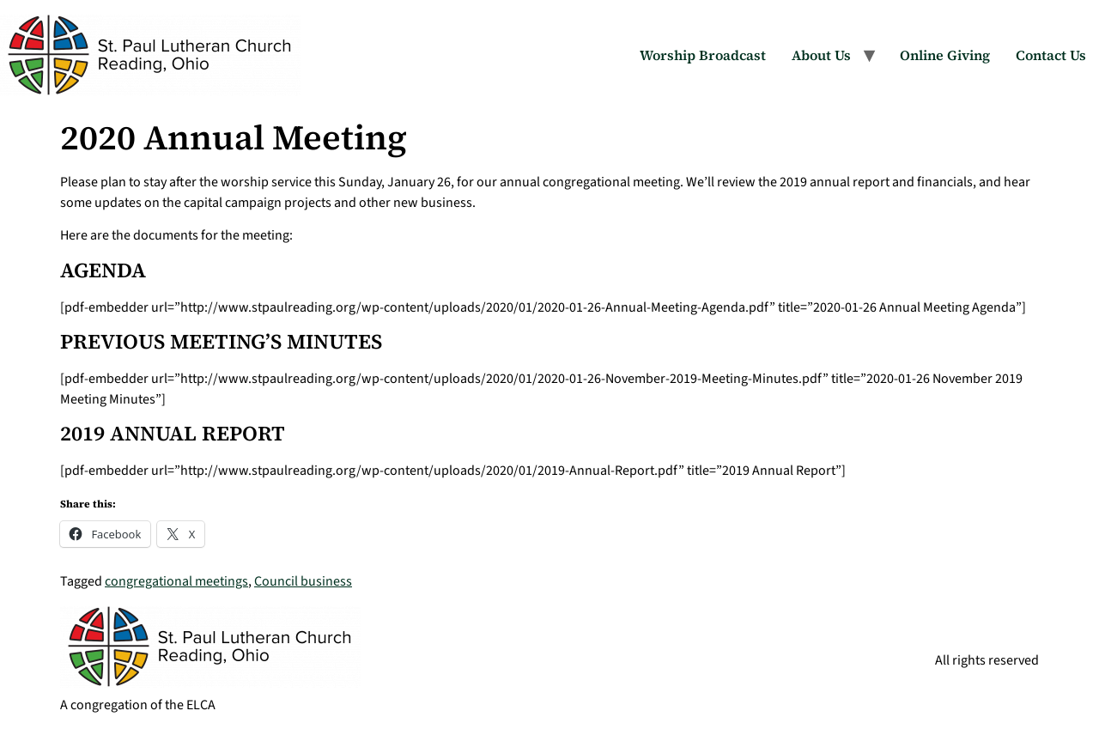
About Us (821, 55)
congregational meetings (176, 581)
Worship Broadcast (703, 55)
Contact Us (1051, 55)
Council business (303, 581)
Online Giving (945, 55)
